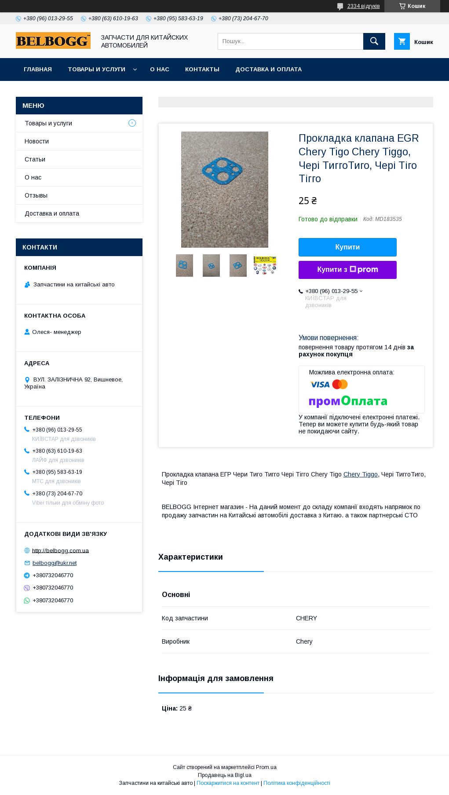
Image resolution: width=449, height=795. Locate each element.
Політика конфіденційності (296, 783)
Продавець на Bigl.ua (225, 775)
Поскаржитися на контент (228, 783)
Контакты (202, 69)
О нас (159, 69)
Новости (37, 141)
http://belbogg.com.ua (60, 550)
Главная (38, 69)
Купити (348, 247)
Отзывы (36, 195)
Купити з (347, 270)
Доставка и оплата (268, 69)
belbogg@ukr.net (55, 563)
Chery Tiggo (360, 474)
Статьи (35, 159)
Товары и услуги (96, 69)
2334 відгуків (363, 6)
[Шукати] (374, 41)
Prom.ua (266, 767)
